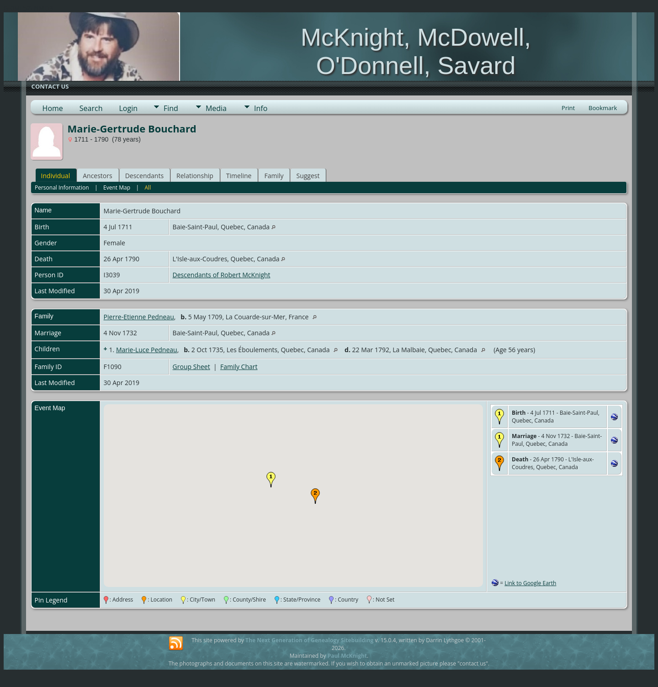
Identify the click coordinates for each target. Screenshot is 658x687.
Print (568, 108)
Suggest (307, 175)
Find (171, 108)
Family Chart (239, 366)
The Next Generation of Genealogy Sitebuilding (309, 640)
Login (128, 108)
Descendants (144, 175)
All (148, 187)
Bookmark (603, 108)
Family (273, 175)
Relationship (194, 175)
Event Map (116, 187)
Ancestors (97, 175)
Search (91, 108)
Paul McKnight (347, 656)
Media (216, 108)
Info (260, 108)
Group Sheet (191, 366)
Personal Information (62, 187)
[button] (271, 479)
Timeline (239, 175)
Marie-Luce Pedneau (146, 349)
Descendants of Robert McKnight (222, 274)
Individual (55, 175)
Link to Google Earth (530, 583)
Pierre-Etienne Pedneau (139, 316)
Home (52, 108)
